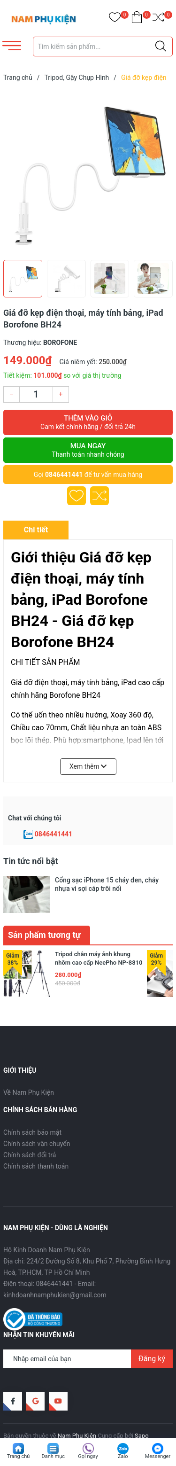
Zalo (123, 1456)
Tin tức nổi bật (30, 861)
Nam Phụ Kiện (77, 1415)
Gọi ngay (88, 1456)
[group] (88, 173)
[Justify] (161, 46)
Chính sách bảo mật (32, 1112)
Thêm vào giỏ (88, 422)
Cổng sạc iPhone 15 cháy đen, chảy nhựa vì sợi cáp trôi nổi (107, 884)
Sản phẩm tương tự (44, 915)
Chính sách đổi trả (29, 1134)
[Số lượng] (36, 394)
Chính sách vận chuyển (36, 1123)
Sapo (142, 1415)
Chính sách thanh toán (36, 1146)
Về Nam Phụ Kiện (28, 1072)
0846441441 (64, 474)
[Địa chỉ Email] (88, 1338)
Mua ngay (88, 450)
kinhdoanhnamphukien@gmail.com (55, 1275)
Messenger (157, 1456)
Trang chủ (18, 1456)
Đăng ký (151, 1338)
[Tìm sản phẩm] (103, 46)
